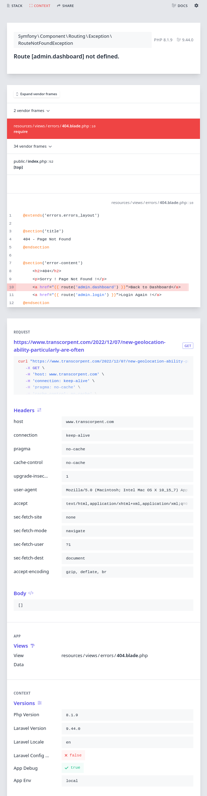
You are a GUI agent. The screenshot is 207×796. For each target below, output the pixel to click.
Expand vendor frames (36, 94)
